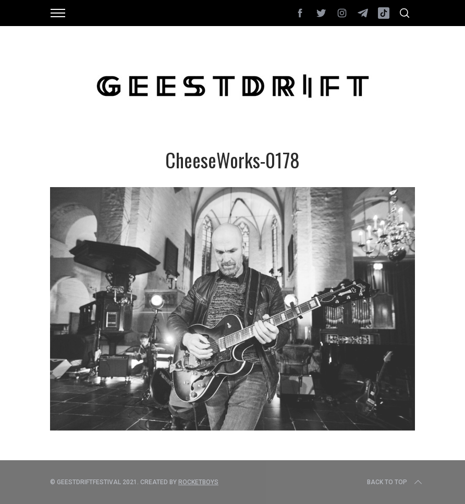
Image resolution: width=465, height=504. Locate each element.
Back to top (395, 482)
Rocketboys (198, 482)
